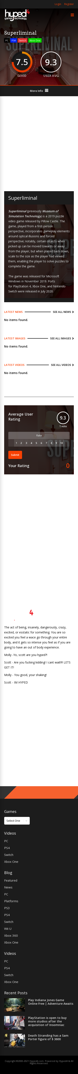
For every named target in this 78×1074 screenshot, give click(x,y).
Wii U (7, 928)
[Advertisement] (39, 144)
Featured (10, 880)
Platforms (11, 901)
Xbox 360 (11, 935)
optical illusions (29, 236)
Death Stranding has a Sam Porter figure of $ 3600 (48, 1037)
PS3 (7, 908)
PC (6, 40)
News (8, 887)
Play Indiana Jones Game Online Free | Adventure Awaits (50, 1002)
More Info (36, 91)
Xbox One (35, 40)
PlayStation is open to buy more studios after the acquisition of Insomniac (47, 1021)
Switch (22, 40)
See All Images (60, 338)
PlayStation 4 (22, 286)
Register (69, 4)
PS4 (14, 40)
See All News (62, 312)
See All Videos (61, 365)
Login (58, 4)
